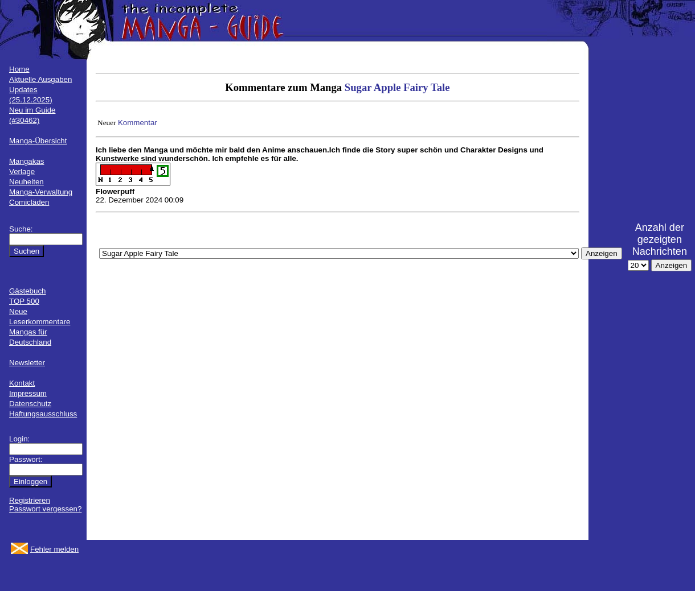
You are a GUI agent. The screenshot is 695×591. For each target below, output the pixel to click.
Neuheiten (26, 181)
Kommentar (137, 122)
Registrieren (29, 500)
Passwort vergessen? (45, 509)
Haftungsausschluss (43, 414)
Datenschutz (30, 403)
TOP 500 (24, 301)
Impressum (28, 393)
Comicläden (29, 202)
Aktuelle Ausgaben (40, 79)
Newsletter (27, 362)
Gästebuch (27, 291)
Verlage (22, 171)
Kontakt (22, 383)
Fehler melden (54, 549)
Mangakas (26, 161)
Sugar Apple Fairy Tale (397, 87)
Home (19, 69)
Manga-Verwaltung (40, 192)
